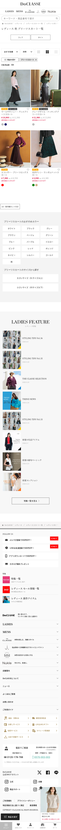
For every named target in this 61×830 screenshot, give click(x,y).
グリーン (49, 235)
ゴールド (49, 255)
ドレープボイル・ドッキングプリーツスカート (45, 112)
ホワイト (11, 228)
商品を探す (10, 816)
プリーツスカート (27, 60)
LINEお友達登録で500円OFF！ (31, 547)
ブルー (11, 241)
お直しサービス (12, 724)
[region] (30, 11)
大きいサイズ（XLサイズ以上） (30, 278)
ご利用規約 (7, 800)
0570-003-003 (42, 757)
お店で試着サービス (13, 737)
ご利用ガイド (8, 709)
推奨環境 (33, 805)
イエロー (49, 241)
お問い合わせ (8, 702)
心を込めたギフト (40, 724)
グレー (49, 228)
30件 (25, 51)
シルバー (30, 255)
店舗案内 (6, 670)
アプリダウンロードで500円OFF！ (21, 556)
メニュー (6, 826)
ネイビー (11, 255)
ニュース (6, 686)
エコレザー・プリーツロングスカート (14, 173)
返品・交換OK (11, 718)
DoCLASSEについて (11, 678)
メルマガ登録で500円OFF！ (31, 539)
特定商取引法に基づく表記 (13, 805)
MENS (19, 11)
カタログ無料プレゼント (17, 564)
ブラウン (11, 235)
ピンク (11, 248)
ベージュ (30, 235)
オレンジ (49, 248)
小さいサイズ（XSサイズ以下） (30, 287)
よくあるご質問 (9, 694)
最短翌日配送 (39, 718)
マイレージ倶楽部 (41, 730)
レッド (30, 248)
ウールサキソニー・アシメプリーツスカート (14, 112)
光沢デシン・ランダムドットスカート (45, 173)
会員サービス (11, 730)
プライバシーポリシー (26, 800)
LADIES (9, 11)
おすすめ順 (8, 51)
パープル (30, 241)
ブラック (30, 228)
